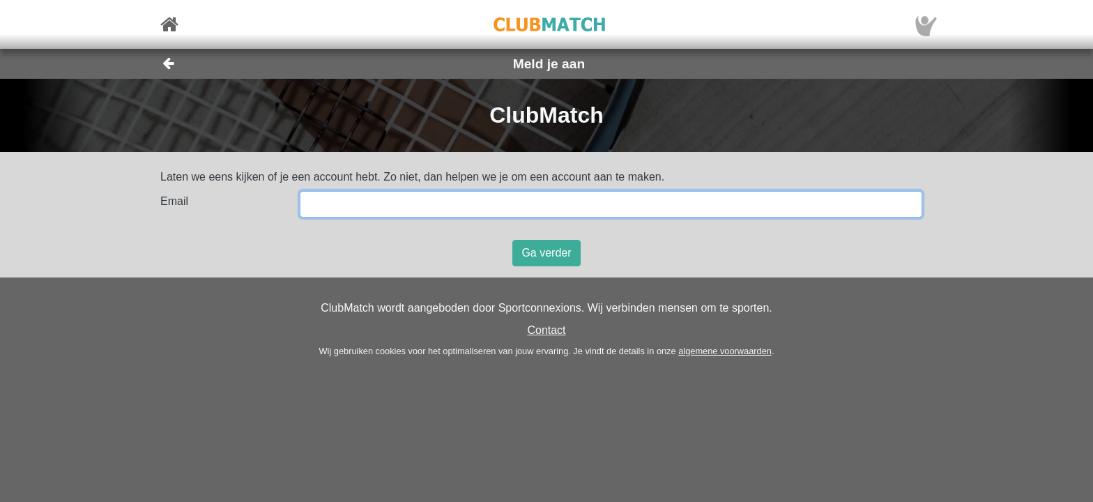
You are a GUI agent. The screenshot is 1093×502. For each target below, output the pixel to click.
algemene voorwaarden (725, 351)
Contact (546, 330)
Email (174, 201)
